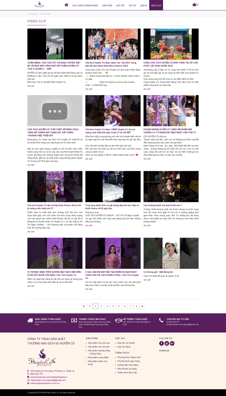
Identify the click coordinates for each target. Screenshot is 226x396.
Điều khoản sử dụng (127, 368)
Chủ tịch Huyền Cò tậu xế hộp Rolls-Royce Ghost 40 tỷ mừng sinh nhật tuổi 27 (54, 207)
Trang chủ (32, 14)
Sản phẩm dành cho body (97, 363)
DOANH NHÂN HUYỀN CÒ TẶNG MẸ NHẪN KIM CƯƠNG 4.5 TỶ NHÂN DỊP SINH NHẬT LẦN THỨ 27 (170, 131)
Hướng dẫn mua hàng (127, 365)
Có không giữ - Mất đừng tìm (158, 272)
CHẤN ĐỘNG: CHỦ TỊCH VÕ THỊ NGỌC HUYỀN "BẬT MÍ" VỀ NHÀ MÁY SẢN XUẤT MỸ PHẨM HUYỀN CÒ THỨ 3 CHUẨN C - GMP (54, 65)
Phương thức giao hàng (128, 361)
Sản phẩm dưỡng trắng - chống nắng (99, 352)
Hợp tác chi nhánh (126, 343)
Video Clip (156, 5)
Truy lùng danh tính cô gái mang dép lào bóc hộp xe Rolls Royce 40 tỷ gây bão (112, 207)
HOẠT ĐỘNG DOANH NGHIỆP (85, 5)
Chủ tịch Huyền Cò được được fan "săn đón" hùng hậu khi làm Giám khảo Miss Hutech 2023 (110, 64)
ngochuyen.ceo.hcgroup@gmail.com (183, 324)
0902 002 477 (173, 322)
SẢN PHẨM (107, 5)
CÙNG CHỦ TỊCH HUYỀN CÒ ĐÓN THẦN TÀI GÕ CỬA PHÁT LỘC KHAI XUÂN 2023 (171, 64)
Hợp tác (120, 5)
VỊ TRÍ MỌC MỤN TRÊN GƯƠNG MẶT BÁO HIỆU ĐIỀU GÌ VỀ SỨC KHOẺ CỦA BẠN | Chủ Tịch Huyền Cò (54, 273)
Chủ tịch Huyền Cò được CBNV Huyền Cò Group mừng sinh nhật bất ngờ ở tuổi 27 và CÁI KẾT (110, 131)
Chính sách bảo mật (127, 372)
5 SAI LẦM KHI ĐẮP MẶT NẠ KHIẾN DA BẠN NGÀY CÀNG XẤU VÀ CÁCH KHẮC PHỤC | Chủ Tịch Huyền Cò (112, 275)
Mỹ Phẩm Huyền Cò (51, 392)
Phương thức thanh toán (129, 357)
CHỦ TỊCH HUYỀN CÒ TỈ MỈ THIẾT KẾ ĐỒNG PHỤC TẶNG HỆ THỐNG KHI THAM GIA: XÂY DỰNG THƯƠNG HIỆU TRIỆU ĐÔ (53, 132)
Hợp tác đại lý (124, 346)
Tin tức (132, 5)
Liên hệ (143, 5)
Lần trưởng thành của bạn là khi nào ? (163, 205)
